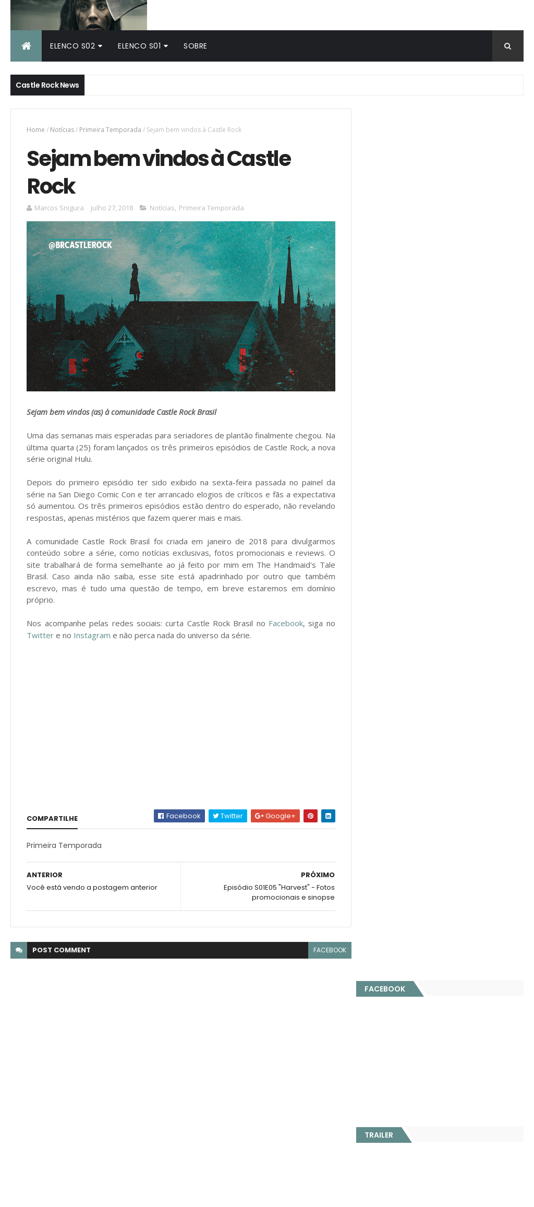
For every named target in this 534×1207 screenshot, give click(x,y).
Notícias (62, 127)
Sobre (196, 44)
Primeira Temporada (110, 127)
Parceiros (483, 414)
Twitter (40, 631)
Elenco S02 (72, 44)
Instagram (92, 631)
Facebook (282, 619)
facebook (325, 946)
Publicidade (404, 414)
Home (36, 127)
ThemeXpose (169, 1192)
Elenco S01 (139, 44)
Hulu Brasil (28, 1015)
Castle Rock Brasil (42, 1035)
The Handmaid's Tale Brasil (58, 1025)
